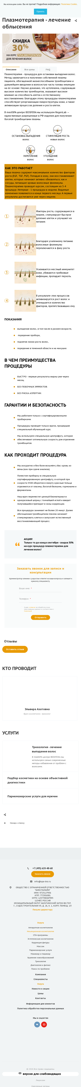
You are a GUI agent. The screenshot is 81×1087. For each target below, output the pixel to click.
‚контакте (37, 1024)
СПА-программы (40, 935)
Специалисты (41, 979)
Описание (11, 69)
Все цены (29, 69)
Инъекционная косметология (40, 931)
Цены (40, 993)
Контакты (40, 998)
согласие (32, 607)
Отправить (40, 617)
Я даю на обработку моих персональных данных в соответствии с (39, 609)
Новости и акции (40, 988)
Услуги (40, 922)
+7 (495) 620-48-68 (43, 868)
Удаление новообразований (40, 957)
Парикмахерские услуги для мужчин (32, 796)
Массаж (40, 946)
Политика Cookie (69, 4)
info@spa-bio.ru (42, 881)
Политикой (28, 611)
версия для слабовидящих (42, 1074)
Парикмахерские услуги (40, 950)
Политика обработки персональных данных (40, 1008)
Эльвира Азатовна (38, 709)
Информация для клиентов (40, 1003)
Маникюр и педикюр (40, 954)
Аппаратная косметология (40, 927)
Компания (40, 974)
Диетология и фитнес (41, 965)
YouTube (44, 1024)
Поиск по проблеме (40, 969)
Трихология (40, 961)
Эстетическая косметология (40, 939)
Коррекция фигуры (40, 942)
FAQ (48, 69)
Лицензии (40, 1080)
